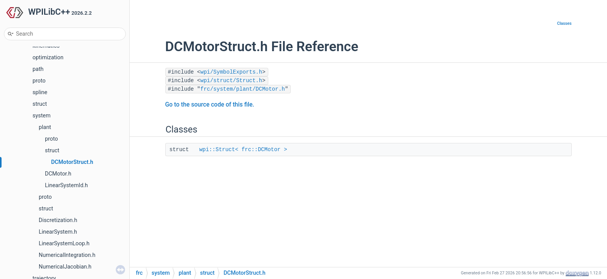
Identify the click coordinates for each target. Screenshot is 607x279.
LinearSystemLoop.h (64, 243)
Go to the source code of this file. (209, 104)
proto (39, 81)
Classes (564, 23)
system (42, 115)
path (38, 69)
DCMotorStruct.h (72, 162)
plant (45, 127)
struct (40, 104)
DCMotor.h (58, 173)
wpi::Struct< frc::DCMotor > (243, 149)
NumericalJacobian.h (65, 267)
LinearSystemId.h (66, 185)
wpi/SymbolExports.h (231, 72)
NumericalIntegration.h (67, 255)
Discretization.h (58, 220)
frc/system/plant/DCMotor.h (243, 89)
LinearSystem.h (58, 232)
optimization (48, 57)
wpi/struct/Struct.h (231, 81)
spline (40, 92)
